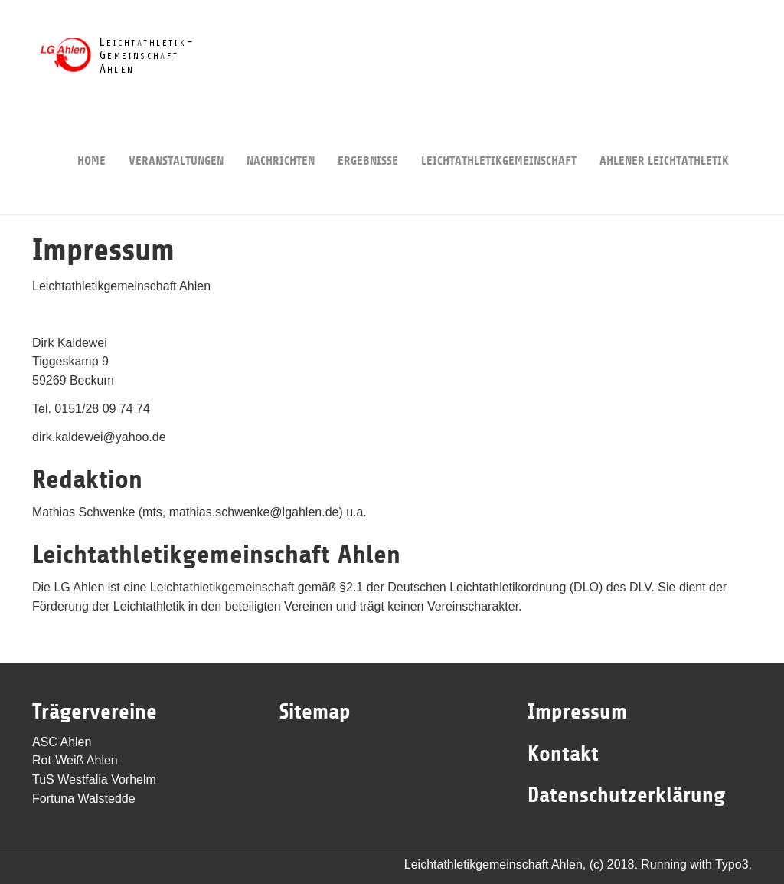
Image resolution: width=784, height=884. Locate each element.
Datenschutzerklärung (626, 795)
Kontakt (563, 754)
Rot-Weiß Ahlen (75, 760)
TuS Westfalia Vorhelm (94, 779)
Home (91, 137)
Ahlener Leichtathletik (664, 137)
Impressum (577, 711)
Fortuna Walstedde (84, 798)
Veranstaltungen (176, 137)
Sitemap (315, 711)
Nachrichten (280, 137)
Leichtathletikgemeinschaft (499, 137)
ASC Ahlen (61, 741)
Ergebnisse (368, 137)
